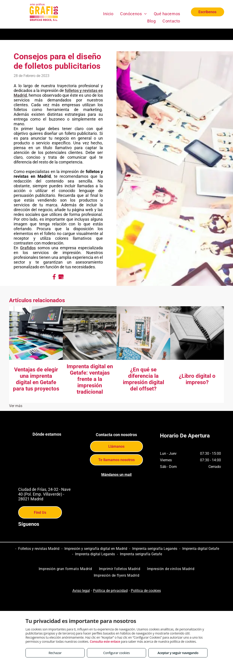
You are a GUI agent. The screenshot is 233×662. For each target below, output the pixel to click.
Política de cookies (146, 590)
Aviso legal (81, 590)
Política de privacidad (110, 590)
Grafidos (28, 247)
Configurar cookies (116, 653)
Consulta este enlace (105, 641)
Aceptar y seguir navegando (177, 653)
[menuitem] (108, 13)
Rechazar (54, 653)
